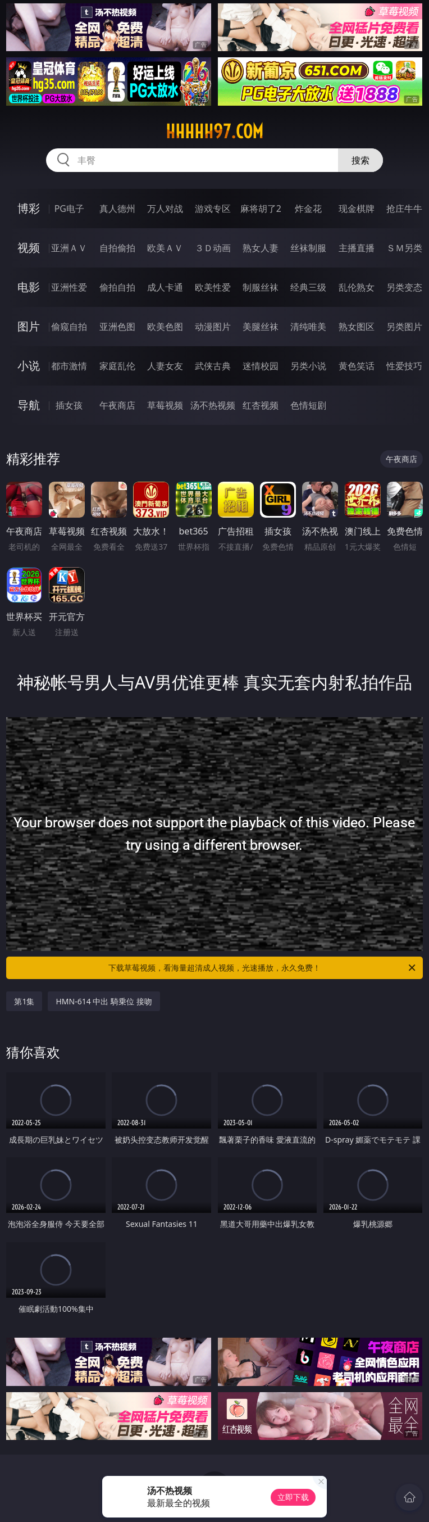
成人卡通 (165, 287)
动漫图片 (213, 326)
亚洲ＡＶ (69, 248)
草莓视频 (165, 405)
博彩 (28, 208)
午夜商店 (117, 405)
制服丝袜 (261, 287)
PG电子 (69, 208)
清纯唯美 (308, 326)
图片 (28, 326)
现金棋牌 (357, 208)
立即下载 (293, 1497)
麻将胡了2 (260, 208)
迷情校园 (261, 366)
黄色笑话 (357, 366)
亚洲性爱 (69, 287)
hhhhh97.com (214, 131)
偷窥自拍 (69, 326)
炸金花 (308, 208)
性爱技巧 (404, 366)
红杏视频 (261, 405)
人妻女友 (165, 366)
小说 (28, 365)
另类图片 (404, 326)
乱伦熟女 (357, 287)
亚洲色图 (117, 326)
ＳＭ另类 (404, 248)
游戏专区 (213, 208)
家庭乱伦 (117, 366)
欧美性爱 (213, 287)
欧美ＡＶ (165, 248)
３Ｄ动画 (213, 248)
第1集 (24, 1001)
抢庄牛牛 (404, 208)
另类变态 (404, 287)
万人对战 (165, 208)
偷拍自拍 (117, 287)
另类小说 (308, 366)
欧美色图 (165, 326)
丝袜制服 (308, 248)
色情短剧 (308, 405)
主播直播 (357, 248)
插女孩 (69, 405)
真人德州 (117, 208)
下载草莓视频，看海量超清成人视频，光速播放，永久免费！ (262, 968)
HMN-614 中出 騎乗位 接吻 (104, 1001)
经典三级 (308, 287)
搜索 (360, 160)
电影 (28, 287)
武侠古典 (213, 366)
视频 (28, 247)
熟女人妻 (261, 248)
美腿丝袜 (261, 326)
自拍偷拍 (117, 248)
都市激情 (69, 366)
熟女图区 (357, 326)
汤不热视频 (212, 405)
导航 (28, 405)
